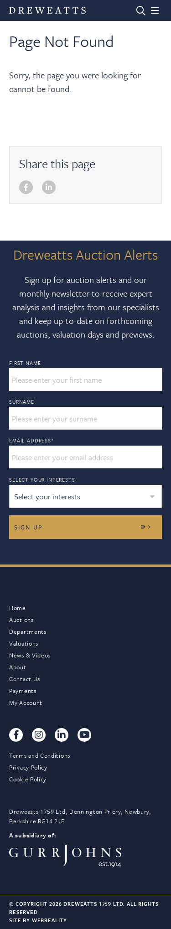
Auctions (21, 619)
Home (17, 607)
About (17, 667)
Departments (28, 631)
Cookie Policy (28, 779)
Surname (21, 401)
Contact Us (24, 678)
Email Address (31, 440)
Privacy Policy (28, 767)
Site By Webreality (38, 920)
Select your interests (42, 479)
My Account (25, 702)
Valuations (23, 643)
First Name (25, 363)
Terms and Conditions (39, 755)
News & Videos (30, 655)
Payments (22, 690)
